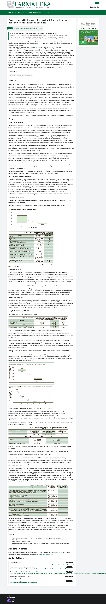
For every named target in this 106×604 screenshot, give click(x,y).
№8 (12, 15)
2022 (8, 15)
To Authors (29, 12)
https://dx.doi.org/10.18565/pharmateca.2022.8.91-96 (28, 28)
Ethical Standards (37, 12)
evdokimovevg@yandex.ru (46, 554)
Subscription (21, 12)
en (97, 3)
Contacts (46, 12)
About (9, 12)
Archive (14, 12)
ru (92, 3)
